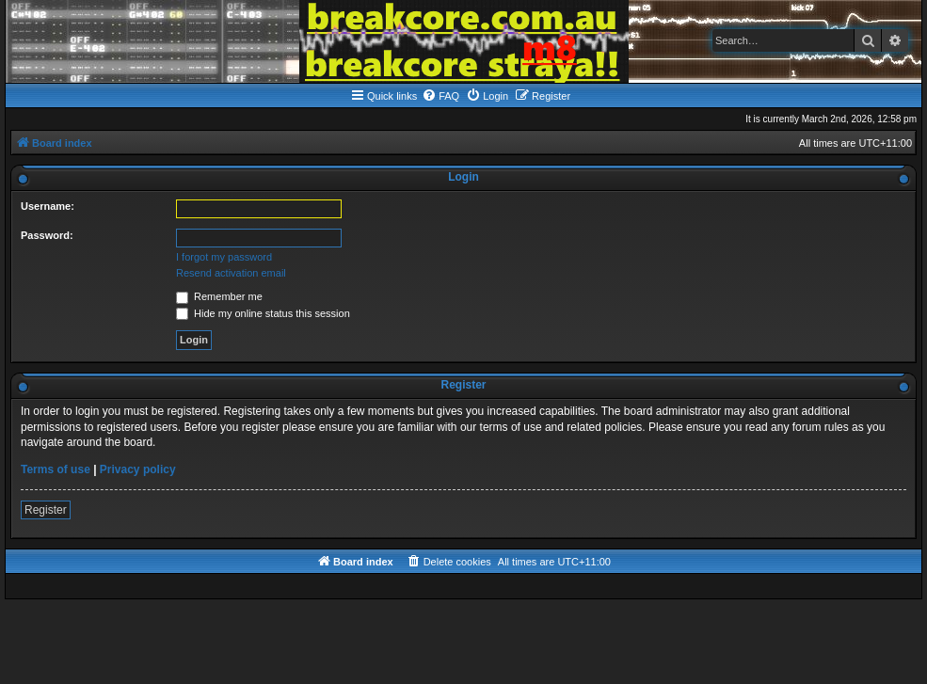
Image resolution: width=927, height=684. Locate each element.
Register (45, 510)
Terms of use (55, 469)
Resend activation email (231, 272)
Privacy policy (138, 469)
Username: (47, 206)
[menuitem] (440, 96)
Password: (47, 235)
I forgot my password (224, 256)
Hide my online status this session (263, 313)
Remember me (219, 296)
